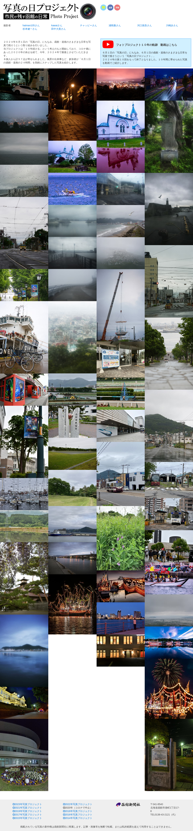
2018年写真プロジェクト (77, 811)
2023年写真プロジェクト (27, 804)
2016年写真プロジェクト (77, 814)
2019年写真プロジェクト (27, 811)
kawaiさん (56, 25)
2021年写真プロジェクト (27, 807)
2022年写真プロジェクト (77, 804)
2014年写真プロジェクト (77, 818)
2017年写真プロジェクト (27, 814)
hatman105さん (31, 25)
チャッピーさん (88, 25)
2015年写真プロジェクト (27, 818)
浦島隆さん (115, 25)
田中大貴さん (58, 28)
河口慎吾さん (144, 25)
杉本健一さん (30, 28)
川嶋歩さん (172, 25)
